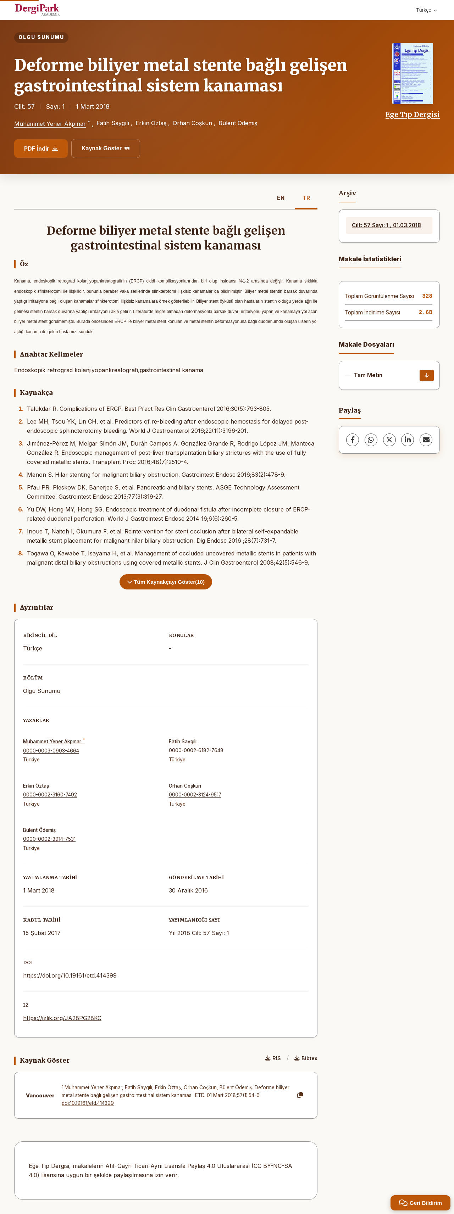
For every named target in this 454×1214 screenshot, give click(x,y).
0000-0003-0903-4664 (51, 751)
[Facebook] (352, 439)
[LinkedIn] (407, 439)
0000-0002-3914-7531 (49, 839)
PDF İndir (41, 148)
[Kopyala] (300, 1095)
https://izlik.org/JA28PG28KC (62, 1018)
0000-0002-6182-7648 (196, 750)
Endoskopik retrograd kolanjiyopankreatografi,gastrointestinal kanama (108, 370)
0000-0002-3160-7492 (50, 795)
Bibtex (305, 1058)
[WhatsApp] (371, 439)
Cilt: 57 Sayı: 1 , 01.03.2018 (386, 225)
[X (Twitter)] (389, 439)
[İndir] (427, 375)
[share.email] (426, 439)
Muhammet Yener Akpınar (50, 124)
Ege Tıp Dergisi (413, 114)
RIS (273, 1058)
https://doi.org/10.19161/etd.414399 (70, 975)
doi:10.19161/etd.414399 (88, 1103)
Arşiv (347, 193)
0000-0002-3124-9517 (195, 795)
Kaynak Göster (106, 148)
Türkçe (426, 10)
